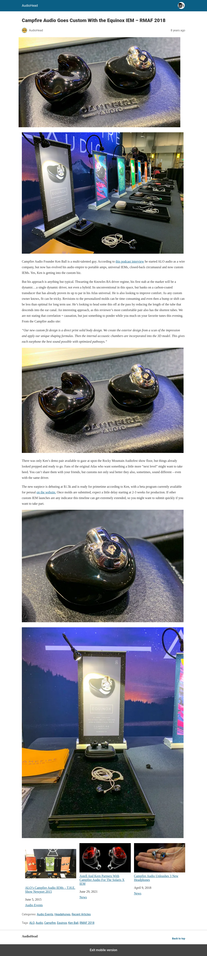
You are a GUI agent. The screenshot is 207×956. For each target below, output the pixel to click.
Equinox (62, 922)
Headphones (62, 914)
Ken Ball (73, 922)
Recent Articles (81, 914)
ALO (31, 922)
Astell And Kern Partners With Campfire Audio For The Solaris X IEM (105, 864)
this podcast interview (130, 261)
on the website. (46, 492)
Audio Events (34, 905)
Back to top (178, 938)
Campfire (50, 922)
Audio (39, 922)
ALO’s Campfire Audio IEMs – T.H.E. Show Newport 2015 (50, 868)
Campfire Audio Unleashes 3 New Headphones (159, 862)
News (83, 897)
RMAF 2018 (87, 922)
